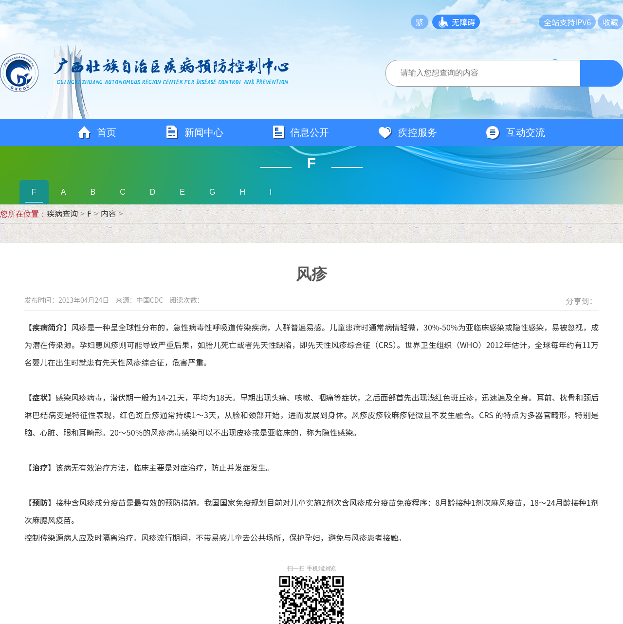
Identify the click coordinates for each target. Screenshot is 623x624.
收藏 (610, 22)
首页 (97, 133)
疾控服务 (407, 133)
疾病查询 (62, 213)
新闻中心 (194, 133)
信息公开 (300, 133)
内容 (108, 213)
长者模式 (513, 22)
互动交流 (515, 133)
